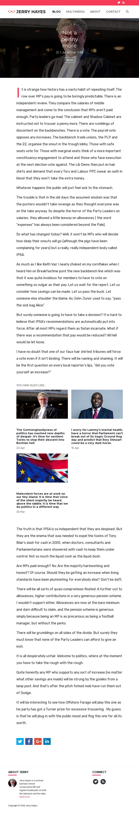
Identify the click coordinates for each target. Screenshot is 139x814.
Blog (56, 11)
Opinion (69, 60)
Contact (113, 11)
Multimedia (75, 11)
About (95, 11)
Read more (24, 797)
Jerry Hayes (27, 11)
